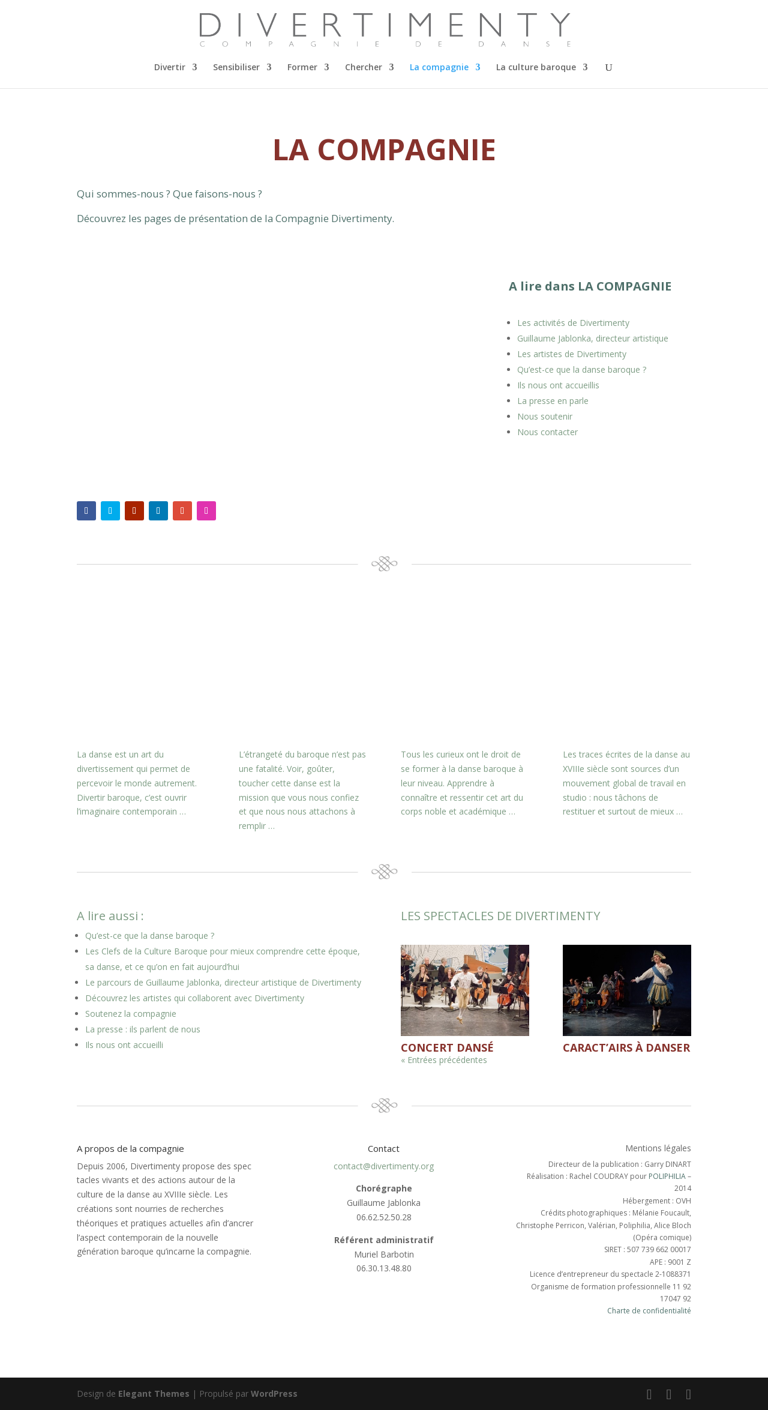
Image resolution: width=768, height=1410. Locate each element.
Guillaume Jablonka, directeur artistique (592, 338)
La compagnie (439, 68)
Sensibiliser (236, 68)
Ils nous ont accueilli (124, 1044)
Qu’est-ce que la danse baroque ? (581, 369)
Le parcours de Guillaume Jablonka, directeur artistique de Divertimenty (223, 982)
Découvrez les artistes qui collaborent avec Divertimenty (194, 998)
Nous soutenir (544, 416)
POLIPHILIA (667, 1176)
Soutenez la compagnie (130, 1013)
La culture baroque (536, 68)
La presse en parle (553, 400)
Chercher (363, 68)
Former (302, 68)
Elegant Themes (154, 1393)
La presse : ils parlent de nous (142, 1029)
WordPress (274, 1393)
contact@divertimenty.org (384, 1166)
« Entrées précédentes (444, 1059)
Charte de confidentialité (649, 1311)
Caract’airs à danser (626, 1047)
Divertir (169, 68)
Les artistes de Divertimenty (571, 354)
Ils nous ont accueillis (558, 385)
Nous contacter (547, 432)
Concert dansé (447, 1047)
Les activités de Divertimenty (573, 322)
